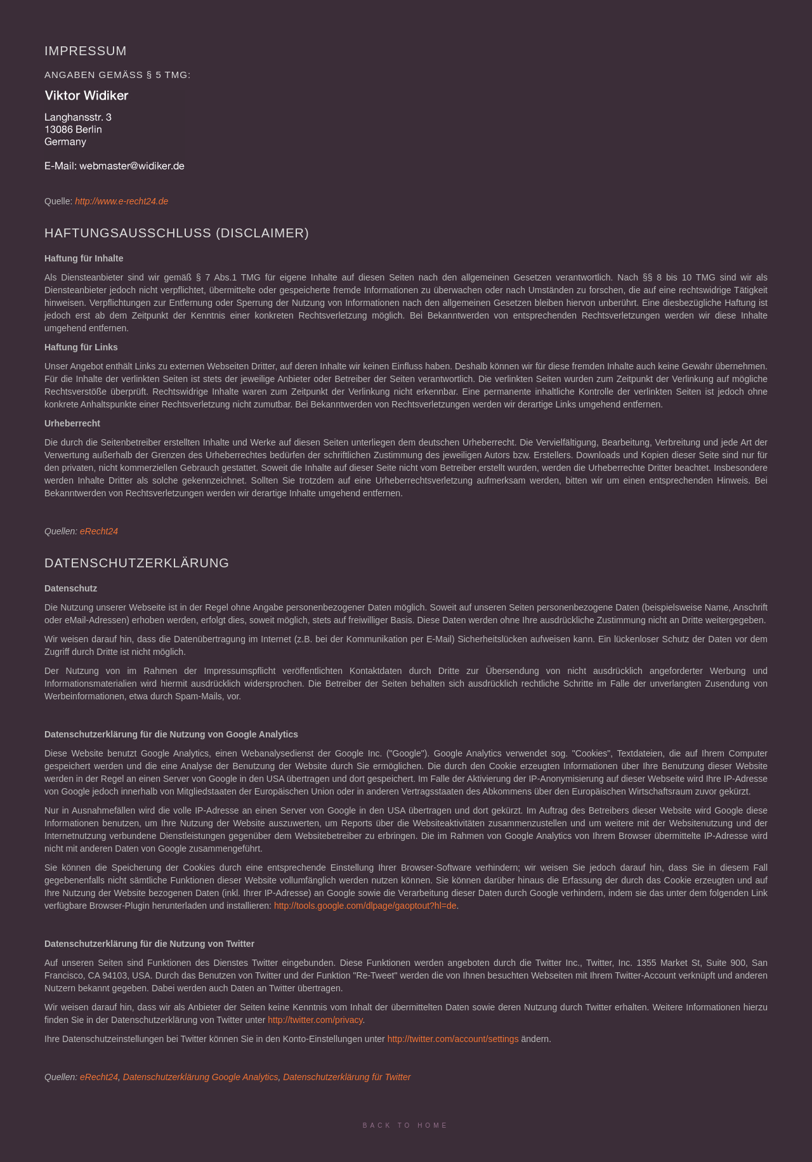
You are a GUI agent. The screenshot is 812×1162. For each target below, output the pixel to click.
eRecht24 (99, 531)
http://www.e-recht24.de (121, 201)
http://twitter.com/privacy (315, 1020)
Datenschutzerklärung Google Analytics (200, 1077)
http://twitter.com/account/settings (453, 1039)
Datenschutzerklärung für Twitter (346, 1077)
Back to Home (406, 1125)
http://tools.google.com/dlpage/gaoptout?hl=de (365, 906)
